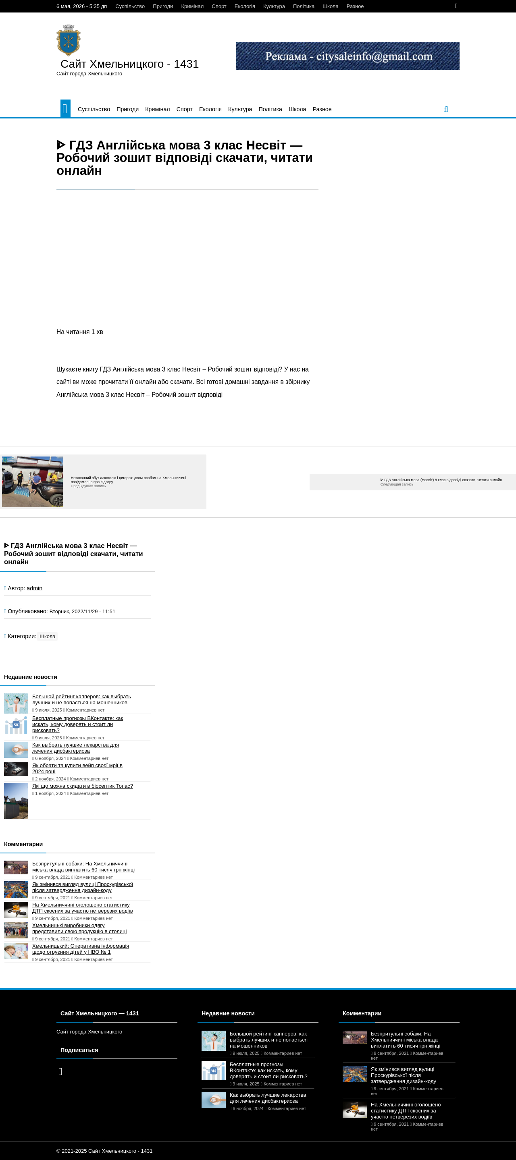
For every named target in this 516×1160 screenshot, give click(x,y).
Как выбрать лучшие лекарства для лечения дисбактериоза (75, 748)
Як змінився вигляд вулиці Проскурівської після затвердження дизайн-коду (82, 887)
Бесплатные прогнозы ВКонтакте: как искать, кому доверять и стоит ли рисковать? (77, 724)
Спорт (219, 6)
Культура (274, 6)
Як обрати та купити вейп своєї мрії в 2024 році (77, 768)
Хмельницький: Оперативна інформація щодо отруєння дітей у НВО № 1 (80, 949)
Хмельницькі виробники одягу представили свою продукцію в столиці (79, 928)
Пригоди (163, 6)
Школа (330, 6)
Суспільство (130, 6)
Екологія (245, 6)
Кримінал (192, 6)
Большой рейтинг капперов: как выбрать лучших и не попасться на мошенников (81, 699)
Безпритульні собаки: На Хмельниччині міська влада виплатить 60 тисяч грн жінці (83, 867)
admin (34, 588)
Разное (355, 6)
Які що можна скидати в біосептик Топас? (82, 786)
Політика (303, 6)
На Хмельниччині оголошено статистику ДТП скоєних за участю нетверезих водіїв (82, 908)
